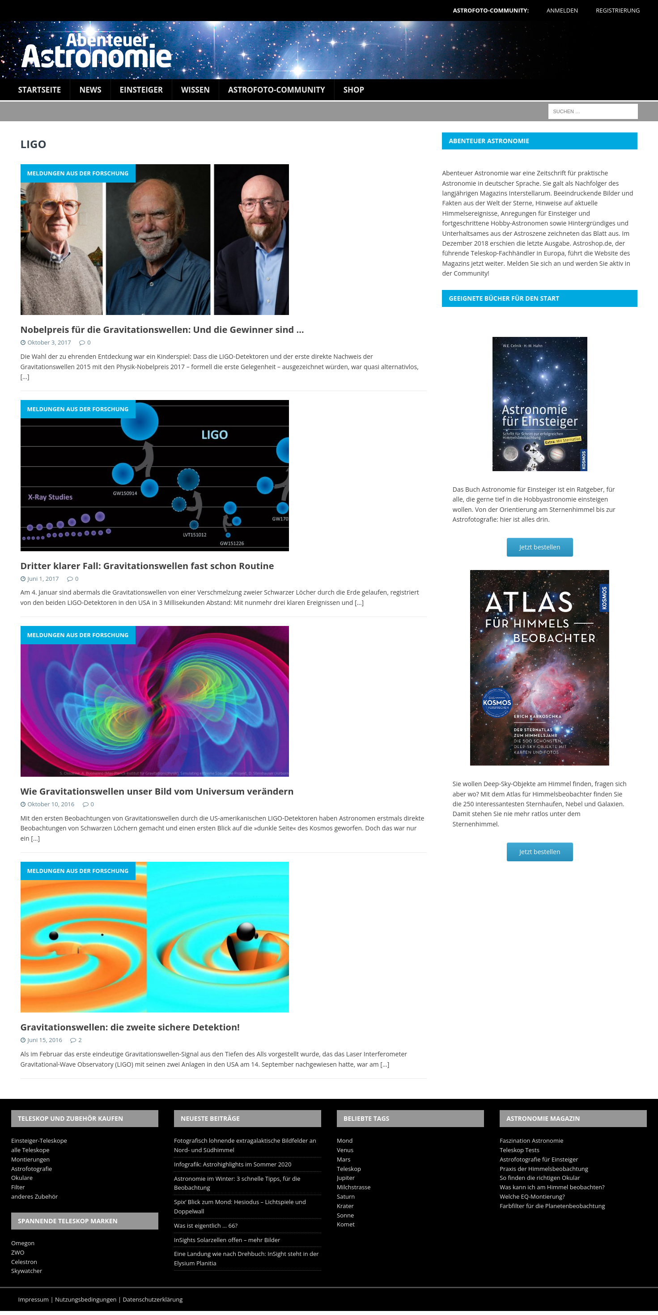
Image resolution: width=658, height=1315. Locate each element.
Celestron (24, 1262)
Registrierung (618, 10)
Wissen (195, 90)
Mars (343, 1159)
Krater (345, 1206)
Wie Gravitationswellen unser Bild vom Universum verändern (157, 791)
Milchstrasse (354, 1187)
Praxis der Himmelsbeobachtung (544, 1169)
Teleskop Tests (519, 1150)
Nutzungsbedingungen (85, 1299)
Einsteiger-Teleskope (39, 1140)
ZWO (18, 1252)
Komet (346, 1224)
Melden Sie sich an (534, 263)
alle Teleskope (30, 1150)
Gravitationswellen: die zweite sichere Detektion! (130, 1027)
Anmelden (562, 10)
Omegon (22, 1243)
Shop (354, 90)
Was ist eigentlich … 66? (206, 1225)
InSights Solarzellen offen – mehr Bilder (227, 1240)
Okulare (22, 1178)
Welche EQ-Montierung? (532, 1196)
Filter (18, 1187)
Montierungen (30, 1159)
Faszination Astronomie (531, 1140)
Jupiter (346, 1178)
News (90, 90)
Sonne (345, 1215)
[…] (25, 376)
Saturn (346, 1196)
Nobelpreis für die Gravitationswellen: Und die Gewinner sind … (162, 329)
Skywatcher (26, 1271)
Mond (344, 1140)
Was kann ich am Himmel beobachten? (552, 1187)
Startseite (39, 90)
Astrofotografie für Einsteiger (539, 1159)
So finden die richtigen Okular (540, 1178)
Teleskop (349, 1169)
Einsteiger (141, 90)
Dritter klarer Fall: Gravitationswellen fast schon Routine (147, 566)
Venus (345, 1150)
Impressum (33, 1299)
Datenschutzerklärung (153, 1299)
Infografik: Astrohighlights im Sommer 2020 (232, 1164)
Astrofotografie (31, 1169)
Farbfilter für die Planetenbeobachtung (552, 1206)
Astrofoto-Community (276, 90)
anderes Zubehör (34, 1196)
